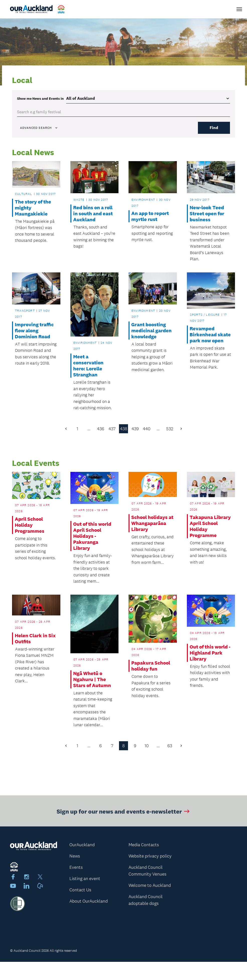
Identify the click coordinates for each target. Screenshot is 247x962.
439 (135, 429)
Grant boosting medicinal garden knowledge (151, 331)
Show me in (40, 98)
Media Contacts (144, 844)
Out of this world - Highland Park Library (210, 653)
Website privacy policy (150, 856)
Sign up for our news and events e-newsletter (124, 813)
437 (111, 429)
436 (100, 429)
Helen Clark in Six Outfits (35, 638)
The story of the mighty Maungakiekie (33, 208)
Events (76, 867)
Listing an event (84, 878)
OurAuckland (82, 844)
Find (213, 127)
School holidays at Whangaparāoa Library (152, 523)
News (74, 856)
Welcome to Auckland (150, 885)
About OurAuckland (88, 901)
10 (147, 746)
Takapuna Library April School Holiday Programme (210, 526)
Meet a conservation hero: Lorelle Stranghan (88, 366)
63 (169, 746)
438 (123, 429)
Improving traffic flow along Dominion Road (34, 331)
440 (147, 429)
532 (169, 429)
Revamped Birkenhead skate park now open (210, 335)
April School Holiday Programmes (29, 525)
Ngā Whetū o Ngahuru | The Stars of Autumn (92, 679)
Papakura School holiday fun (150, 666)
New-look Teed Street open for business (207, 213)
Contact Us (80, 890)
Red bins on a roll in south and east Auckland (93, 213)
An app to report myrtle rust (150, 216)
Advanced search (39, 128)
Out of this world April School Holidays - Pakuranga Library (92, 536)
